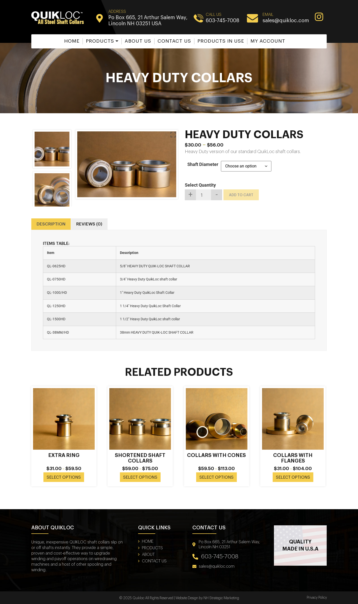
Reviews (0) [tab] (89, 224)
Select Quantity (200, 185)
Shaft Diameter (202, 164)
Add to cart (241, 195)
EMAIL (268, 15)
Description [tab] (51, 224)
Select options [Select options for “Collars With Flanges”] (293, 477)
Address (117, 12)
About (148, 555)
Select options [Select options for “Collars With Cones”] (216, 477)
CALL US (213, 15)
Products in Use (220, 41)
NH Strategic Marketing (221, 598)
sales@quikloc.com (286, 20)
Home (72, 41)
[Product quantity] (203, 194)
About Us (138, 41)
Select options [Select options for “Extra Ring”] (64, 477)
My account (267, 41)
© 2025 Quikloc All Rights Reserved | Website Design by (161, 598)
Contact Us (174, 41)
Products (100, 41)
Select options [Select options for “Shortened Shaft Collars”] (140, 477)
